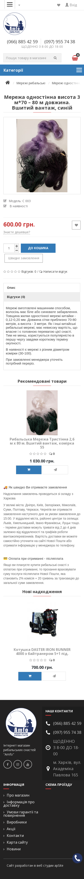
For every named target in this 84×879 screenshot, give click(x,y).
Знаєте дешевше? (16, 232)
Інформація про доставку (18, 803)
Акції (11, 829)
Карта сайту (17, 842)
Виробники (17, 822)
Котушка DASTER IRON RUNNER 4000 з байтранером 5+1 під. (42, 651)
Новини (14, 849)
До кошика (38, 248)
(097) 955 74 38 (59, 42)
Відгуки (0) (16, 297)
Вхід (71, 4)
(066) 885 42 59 (22, 42)
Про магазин (18, 795)
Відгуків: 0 (28, 271)
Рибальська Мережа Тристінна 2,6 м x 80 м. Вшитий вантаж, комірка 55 (42, 443)
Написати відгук (55, 271)
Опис (11, 287)
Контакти (15, 835)
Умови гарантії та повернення (20, 813)
